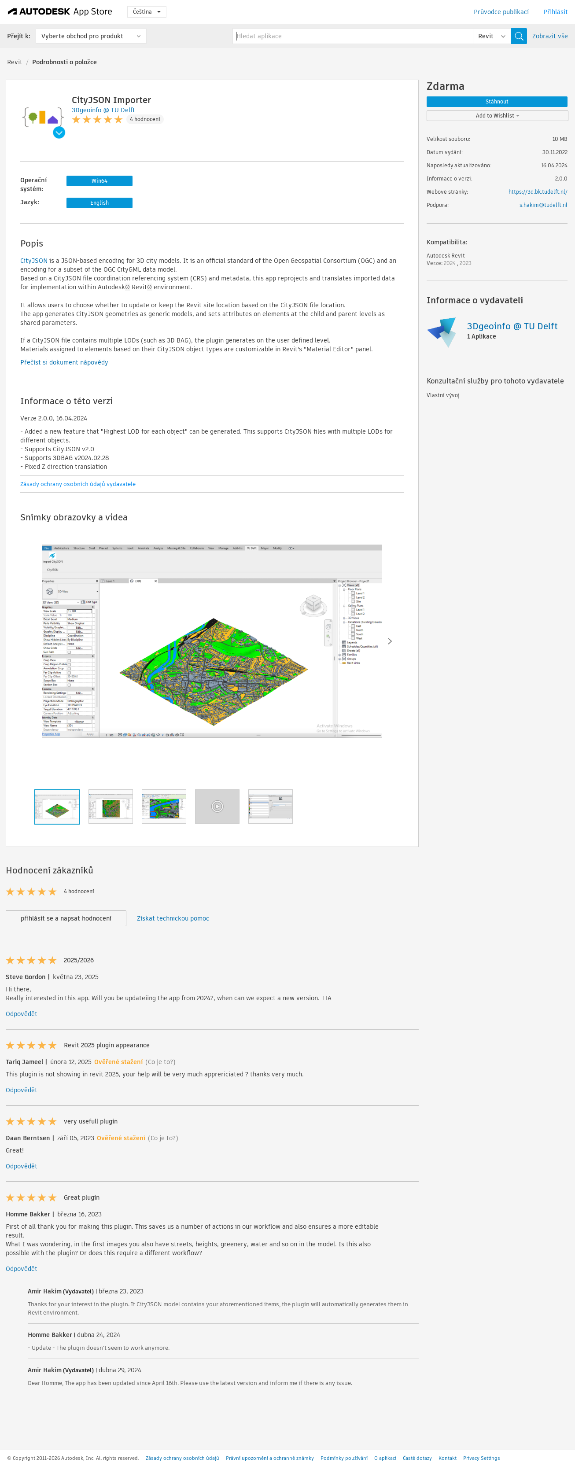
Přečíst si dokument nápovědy (64, 362)
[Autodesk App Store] (60, 11)
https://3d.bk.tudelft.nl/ (538, 191)
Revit (14, 62)
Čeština (147, 11)
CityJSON (34, 260)
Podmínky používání (344, 1458)
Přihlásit (555, 11)
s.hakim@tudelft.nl (544, 205)
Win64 (99, 180)
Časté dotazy (417, 1458)
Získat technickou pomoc (173, 918)
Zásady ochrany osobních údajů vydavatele (78, 484)
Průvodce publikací (501, 11)
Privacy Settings (481, 1458)
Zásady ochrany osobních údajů (182, 1458)
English (99, 202)
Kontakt (448, 1458)
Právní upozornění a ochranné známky (270, 1458)
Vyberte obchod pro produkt (82, 36)
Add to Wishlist (498, 115)
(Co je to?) (160, 1061)
